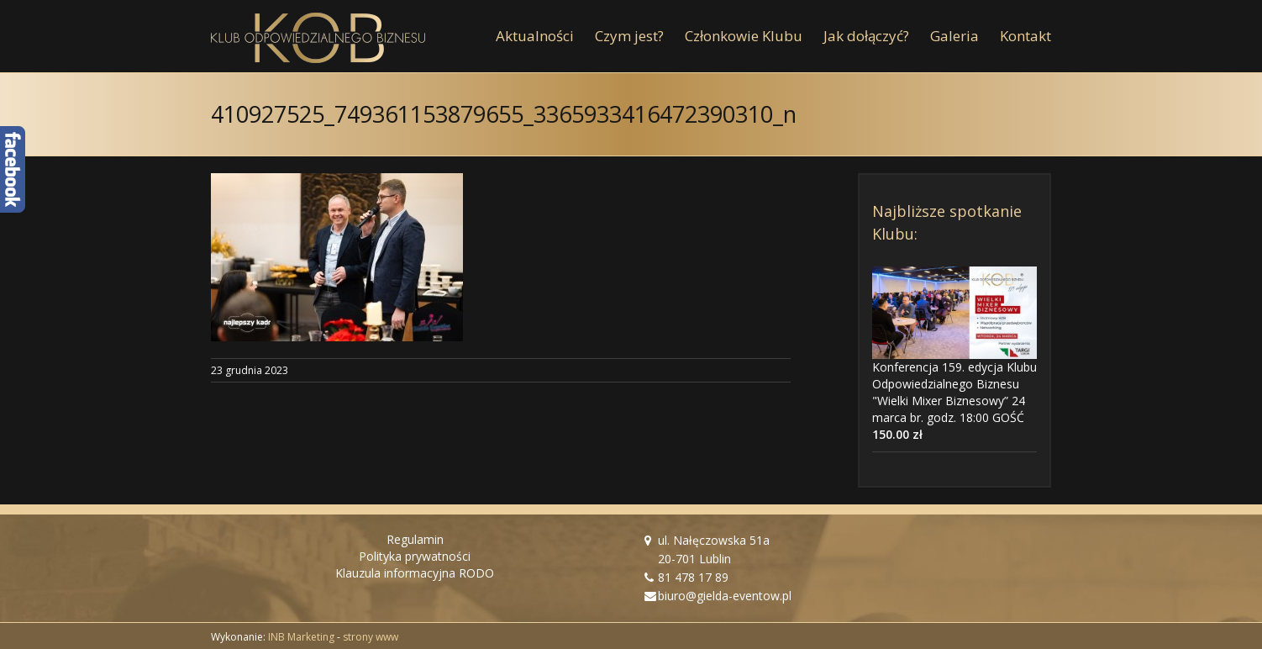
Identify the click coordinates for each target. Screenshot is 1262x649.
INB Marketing (301, 637)
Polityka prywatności (415, 556)
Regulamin (415, 539)
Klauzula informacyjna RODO (414, 573)
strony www (370, 637)
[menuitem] (545, 36)
